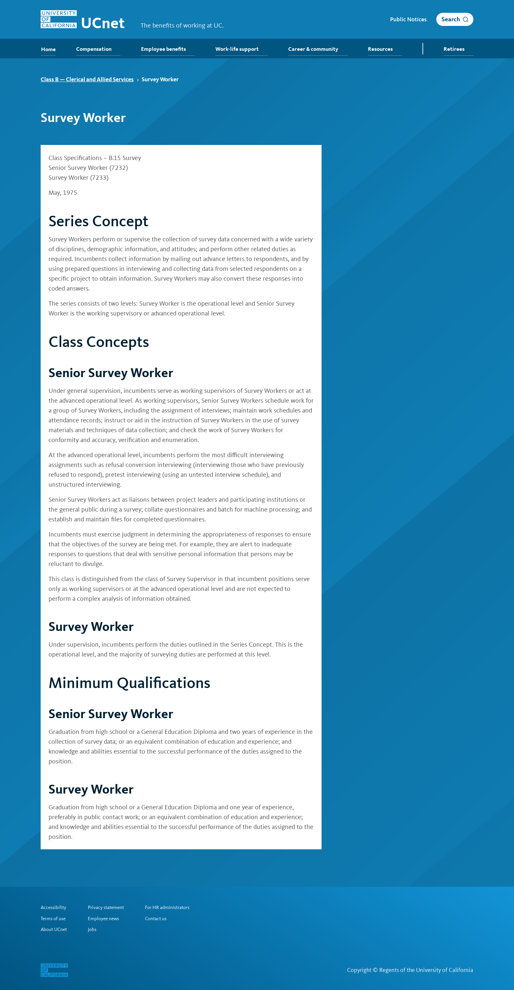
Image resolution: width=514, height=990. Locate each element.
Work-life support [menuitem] (240, 49)
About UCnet (55, 929)
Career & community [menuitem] (316, 49)
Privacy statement (110, 907)
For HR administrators (176, 907)
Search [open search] (451, 19)
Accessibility (54, 907)
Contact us (163, 918)
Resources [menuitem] (382, 49)
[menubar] (257, 48)
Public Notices (408, 19)
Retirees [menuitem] (459, 49)
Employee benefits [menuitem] (168, 49)
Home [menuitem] (47, 49)
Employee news (107, 918)
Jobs (94, 929)
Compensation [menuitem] (98, 49)
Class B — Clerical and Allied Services (90, 79)
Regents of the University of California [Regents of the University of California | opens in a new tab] (426, 970)
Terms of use (55, 918)
